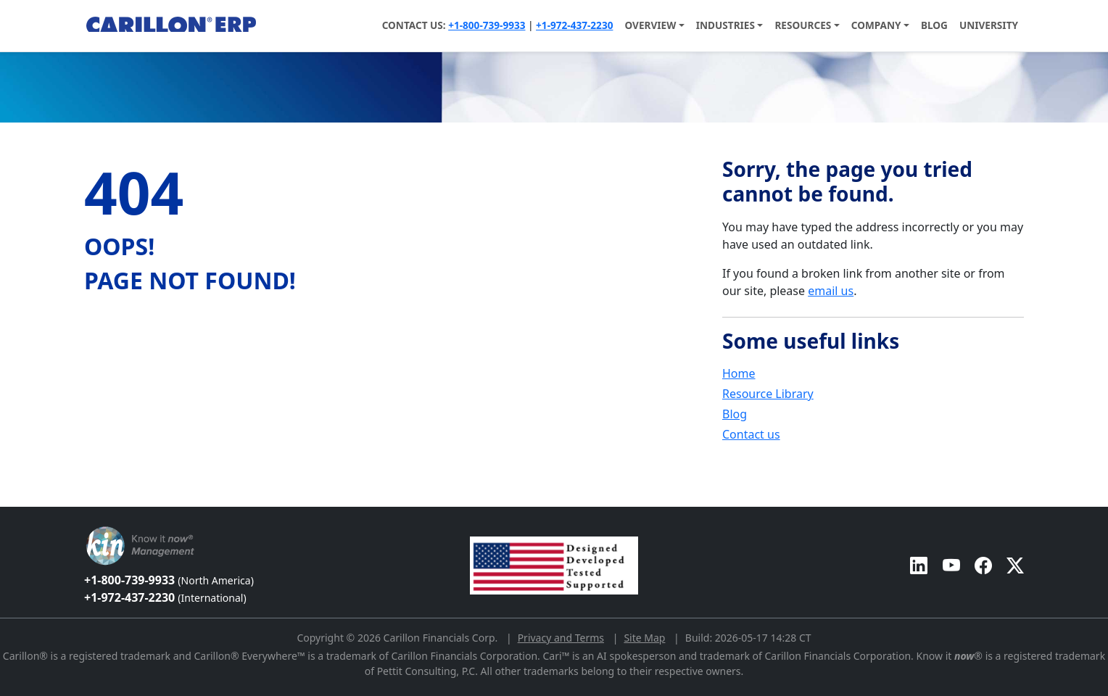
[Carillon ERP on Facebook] (983, 565)
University (988, 25)
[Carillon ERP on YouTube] (951, 565)
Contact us (751, 434)
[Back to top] (9, 499)
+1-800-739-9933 (486, 25)
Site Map (644, 638)
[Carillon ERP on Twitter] (1015, 565)
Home (739, 373)
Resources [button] (802, 25)
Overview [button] (650, 25)
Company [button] (876, 25)
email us (830, 291)
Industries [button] (725, 25)
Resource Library (768, 394)
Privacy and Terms (561, 638)
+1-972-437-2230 (574, 25)
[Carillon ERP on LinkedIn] (918, 565)
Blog (934, 25)
